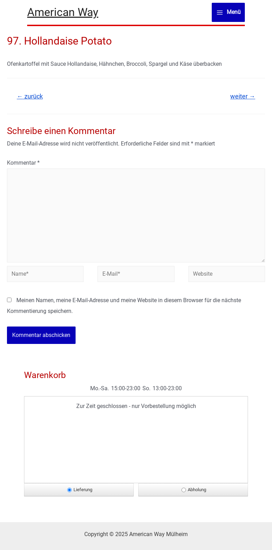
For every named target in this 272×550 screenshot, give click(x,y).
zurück (30, 96)
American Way (62, 12)
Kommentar (23, 162)
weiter (242, 96)
